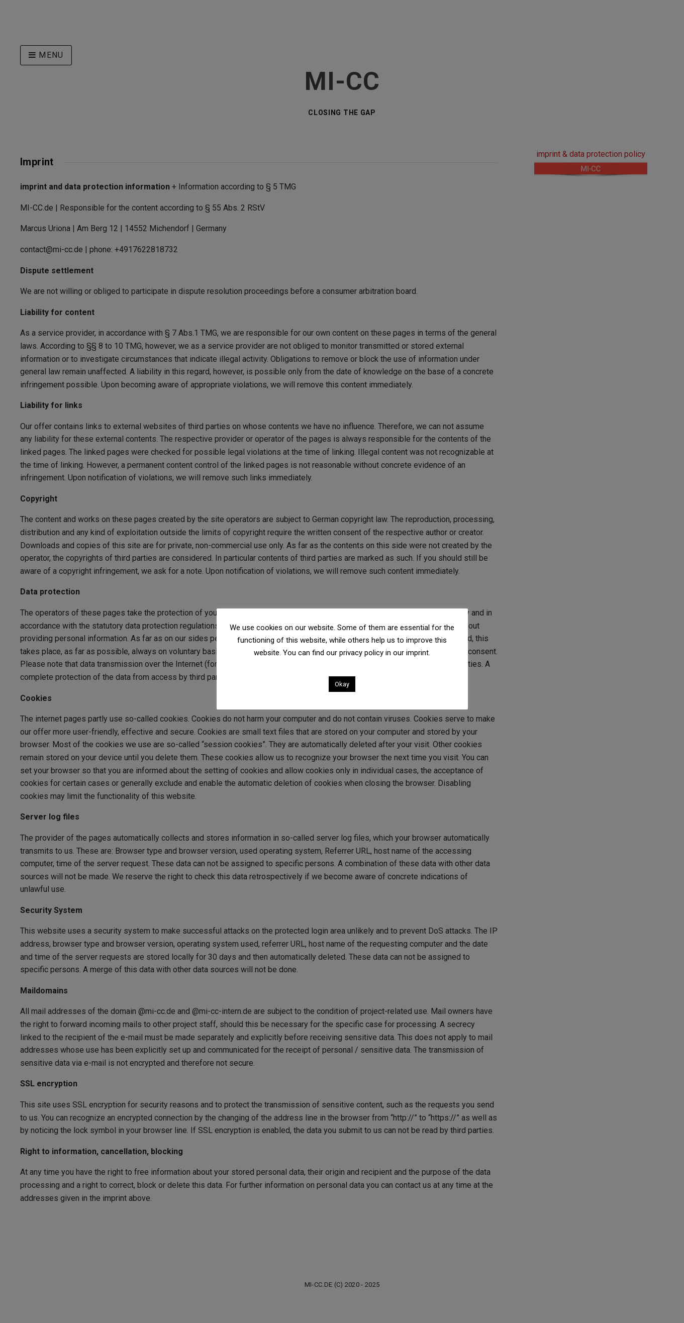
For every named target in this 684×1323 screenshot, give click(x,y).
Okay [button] (342, 684)
